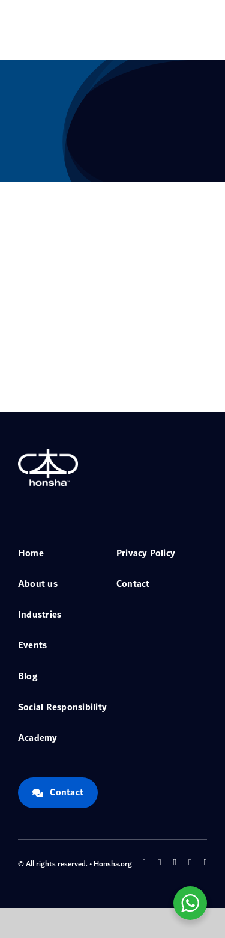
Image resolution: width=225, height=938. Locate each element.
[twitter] (159, 862)
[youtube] (189, 862)
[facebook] (144, 862)
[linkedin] (205, 862)
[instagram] (174, 862)
